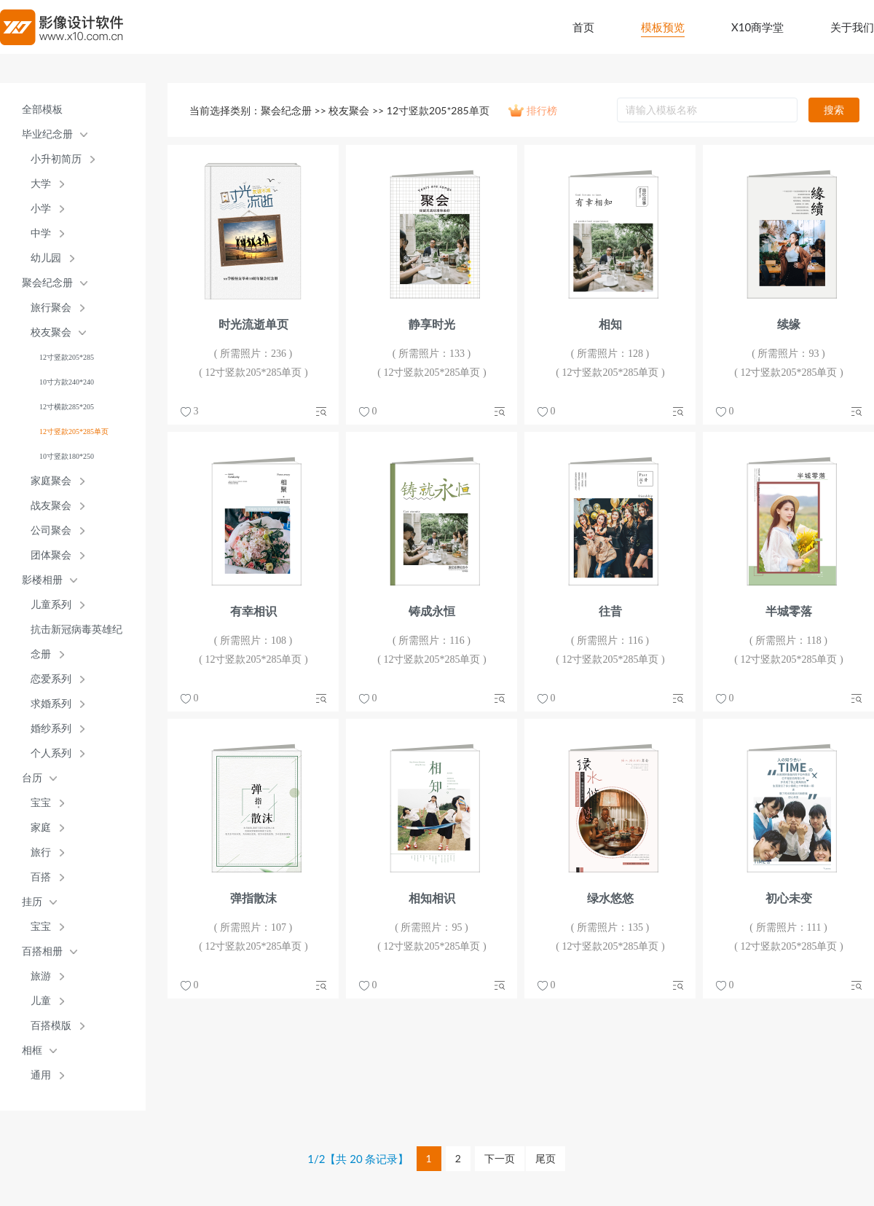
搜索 (834, 109)
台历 (32, 778)
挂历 (32, 901)
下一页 (499, 1158)
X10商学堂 (757, 27)
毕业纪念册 (47, 134)
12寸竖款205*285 (66, 357)
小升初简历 (56, 159)
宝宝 (41, 802)
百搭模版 (51, 1025)
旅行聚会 (51, 307)
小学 (41, 208)
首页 (583, 27)
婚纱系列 (51, 728)
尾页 (545, 1158)
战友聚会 (51, 505)
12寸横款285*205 (66, 407)
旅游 (41, 976)
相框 (32, 1050)
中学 (41, 233)
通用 (41, 1075)
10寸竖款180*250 (66, 456)
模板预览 (663, 27)
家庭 (41, 827)
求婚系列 (51, 703)
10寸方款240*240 (66, 382)
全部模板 (42, 109)
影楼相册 (42, 580)
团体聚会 (51, 555)
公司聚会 (51, 530)
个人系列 (51, 753)
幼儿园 (46, 258)
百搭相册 (42, 951)
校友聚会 (51, 332)
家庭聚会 (51, 481)
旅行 (41, 852)
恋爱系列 (51, 679)
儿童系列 (51, 604)
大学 (41, 183)
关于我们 (852, 27)
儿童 (41, 1001)
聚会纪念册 (47, 282)
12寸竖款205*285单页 (74, 431)
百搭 (41, 877)
